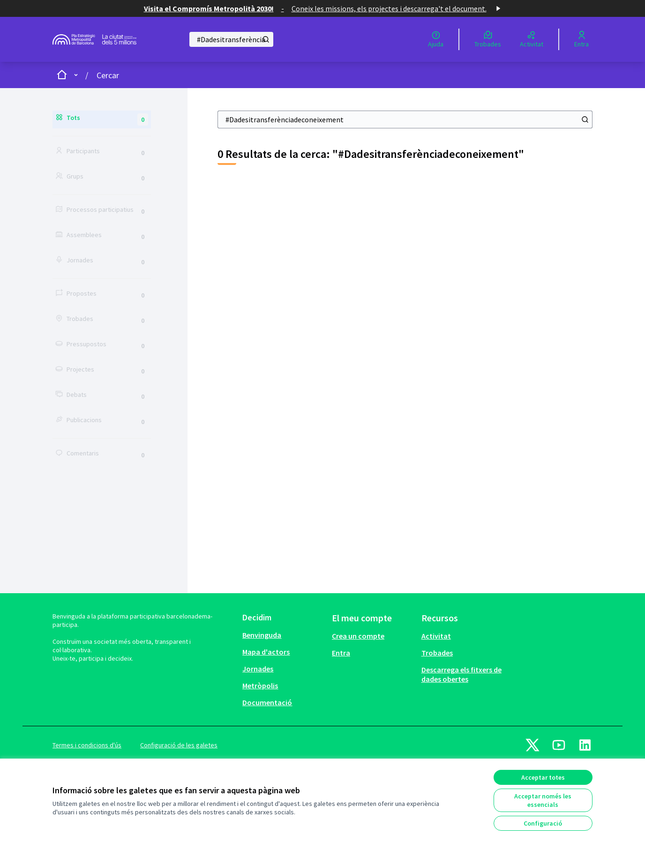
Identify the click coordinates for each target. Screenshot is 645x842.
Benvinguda (261, 635)
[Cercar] (231, 39)
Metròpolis (260, 685)
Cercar (108, 75)
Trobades (437, 652)
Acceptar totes (543, 777)
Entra (341, 652)
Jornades (257, 668)
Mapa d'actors (266, 651)
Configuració (543, 823)
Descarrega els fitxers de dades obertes (461, 674)
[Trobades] (488, 39)
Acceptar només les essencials (542, 800)
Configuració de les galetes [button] (179, 745)
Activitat (436, 636)
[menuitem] (283, 635)
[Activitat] (531, 39)
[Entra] (581, 39)
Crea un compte (358, 636)
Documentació (267, 702)
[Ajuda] (435, 39)
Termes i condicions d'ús (86, 745)
